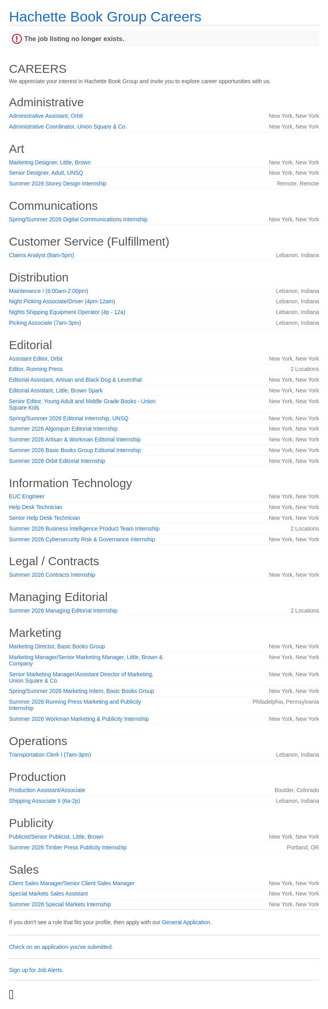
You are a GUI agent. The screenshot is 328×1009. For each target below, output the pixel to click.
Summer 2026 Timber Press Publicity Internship (68, 847)
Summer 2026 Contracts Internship (52, 575)
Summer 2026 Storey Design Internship (58, 183)
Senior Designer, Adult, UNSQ (46, 173)
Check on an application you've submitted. (61, 947)
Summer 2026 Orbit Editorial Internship (57, 461)
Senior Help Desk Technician (44, 518)
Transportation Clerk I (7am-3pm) (50, 754)
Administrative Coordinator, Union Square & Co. (68, 126)
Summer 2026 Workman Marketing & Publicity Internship (79, 719)
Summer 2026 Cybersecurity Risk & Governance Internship (82, 539)
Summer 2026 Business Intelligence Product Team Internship (84, 528)
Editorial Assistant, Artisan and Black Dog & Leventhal (75, 380)
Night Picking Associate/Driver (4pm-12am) (62, 301)
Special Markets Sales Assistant (48, 893)
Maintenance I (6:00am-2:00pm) (48, 291)
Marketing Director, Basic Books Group (57, 646)
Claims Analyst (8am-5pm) (41, 255)
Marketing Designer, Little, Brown (50, 162)
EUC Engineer (27, 496)
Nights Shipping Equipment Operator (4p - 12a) (67, 312)
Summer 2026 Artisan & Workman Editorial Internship (75, 439)
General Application (186, 922)
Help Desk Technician (35, 507)
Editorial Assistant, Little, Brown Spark (56, 390)
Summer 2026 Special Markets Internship (60, 904)
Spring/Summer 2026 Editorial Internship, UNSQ (68, 418)
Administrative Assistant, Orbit (46, 116)
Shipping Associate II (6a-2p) (44, 801)
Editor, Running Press (36, 369)
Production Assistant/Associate (47, 790)
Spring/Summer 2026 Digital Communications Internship (78, 219)
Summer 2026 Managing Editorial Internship (63, 610)
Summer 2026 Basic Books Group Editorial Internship (75, 450)
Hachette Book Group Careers (105, 16)
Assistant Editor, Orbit (36, 358)
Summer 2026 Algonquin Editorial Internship (63, 428)
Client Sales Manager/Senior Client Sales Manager (72, 883)
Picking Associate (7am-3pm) (45, 323)
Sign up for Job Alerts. (36, 970)
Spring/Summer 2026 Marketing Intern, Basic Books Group (81, 691)
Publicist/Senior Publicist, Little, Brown (56, 836)
